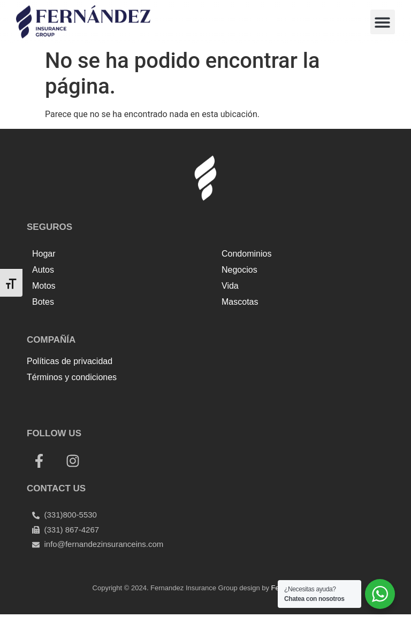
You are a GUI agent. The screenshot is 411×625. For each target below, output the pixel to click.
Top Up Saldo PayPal (66, 401)
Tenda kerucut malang (150, 401)
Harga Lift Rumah (227, 401)
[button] (382, 22)
